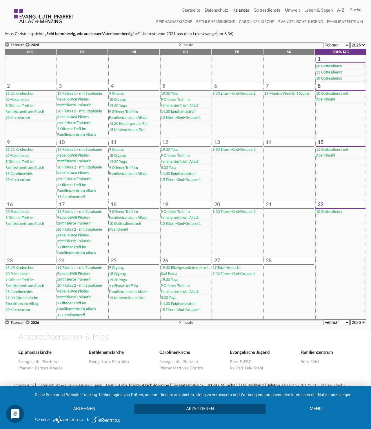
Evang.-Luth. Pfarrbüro (38, 362)
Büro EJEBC (240, 362)
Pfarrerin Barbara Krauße (40, 368)
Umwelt (292, 10)
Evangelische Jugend (300, 22)
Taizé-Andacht (226, 267)
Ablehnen (84, 409)
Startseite (191, 10)
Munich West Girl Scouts (287, 93)
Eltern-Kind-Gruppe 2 (234, 93)
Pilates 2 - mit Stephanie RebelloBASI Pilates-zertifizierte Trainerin (79, 117)
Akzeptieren (200, 409)
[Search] (356, 10)
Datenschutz (216, 10)
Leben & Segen (318, 10)
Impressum (24, 385)
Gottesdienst (329, 66)
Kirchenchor (18, 117)
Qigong (116, 93)
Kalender (240, 10)
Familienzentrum (345, 22)
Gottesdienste (267, 10)
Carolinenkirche (256, 22)
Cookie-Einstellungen (83, 385)
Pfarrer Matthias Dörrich (181, 368)
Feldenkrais (17, 99)
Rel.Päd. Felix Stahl (246, 368)
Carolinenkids (19, 173)
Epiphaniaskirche (174, 22)
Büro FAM (310, 362)
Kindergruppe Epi (128, 123)
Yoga (118, 105)
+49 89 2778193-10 (299, 385)
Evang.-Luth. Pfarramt (178, 362)
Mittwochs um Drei (127, 129)
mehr (316, 409)
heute (185, 44)
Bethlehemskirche (215, 22)
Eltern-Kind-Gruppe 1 (181, 117)
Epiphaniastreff (178, 111)
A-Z (340, 10)
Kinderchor (20, 93)
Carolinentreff (71, 196)
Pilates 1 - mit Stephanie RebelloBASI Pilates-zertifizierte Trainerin (79, 99)
